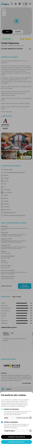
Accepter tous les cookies (16, 442)
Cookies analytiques (11, 422)
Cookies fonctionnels (11, 409)
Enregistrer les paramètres (16, 437)
